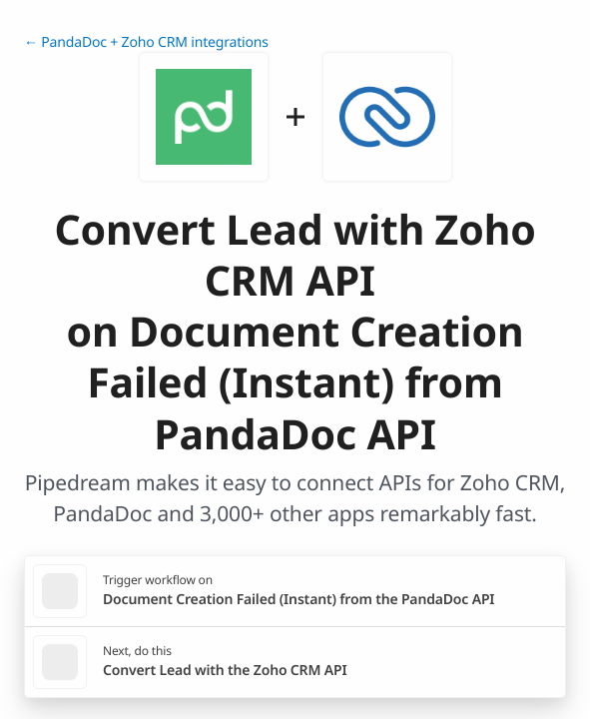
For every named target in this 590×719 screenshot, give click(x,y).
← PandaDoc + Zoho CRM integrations (146, 42)
